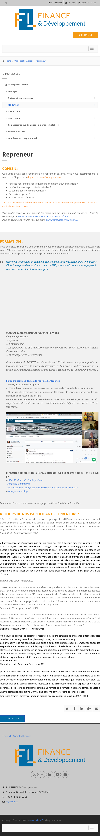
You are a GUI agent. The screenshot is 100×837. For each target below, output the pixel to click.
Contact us (12, 718)
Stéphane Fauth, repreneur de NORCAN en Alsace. (43, 216)
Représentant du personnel (21, 138)
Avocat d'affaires (15, 131)
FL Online (85, 34)
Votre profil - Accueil (23, 60)
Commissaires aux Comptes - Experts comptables (32, 124)
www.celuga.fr (36, 820)
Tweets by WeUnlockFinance (16, 735)
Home (8, 60)
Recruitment (55, 2)
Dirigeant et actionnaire (19, 98)
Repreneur (41, 60)
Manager (11, 91)
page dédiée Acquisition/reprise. (62, 219)
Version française (87, 2)
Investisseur (13, 118)
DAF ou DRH (12, 111)
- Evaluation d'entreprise (18, 483)
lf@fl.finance (12, 801)
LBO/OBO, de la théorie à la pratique (25, 480)
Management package (17, 491)
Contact (70, 2)
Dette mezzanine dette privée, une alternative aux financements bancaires (42, 487)
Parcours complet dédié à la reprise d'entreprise (33, 380)
